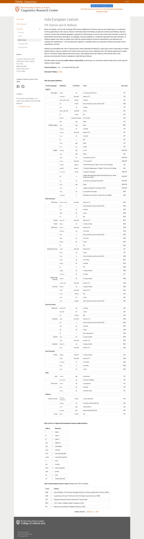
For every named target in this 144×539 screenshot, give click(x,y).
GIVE (127, 2)
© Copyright (21, 536)
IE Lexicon (20, 29)
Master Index (22, 40)
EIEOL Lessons (21, 24)
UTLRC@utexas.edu (24, 106)
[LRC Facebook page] (19, 86)
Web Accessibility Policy (25, 534)
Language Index (23, 44)
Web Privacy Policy (23, 532)
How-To (20, 36)
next (97, 512)
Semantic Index (23, 47)
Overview (21, 32)
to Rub (60, 72)
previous (90, 512)
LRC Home (20, 19)
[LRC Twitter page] (24, 86)
